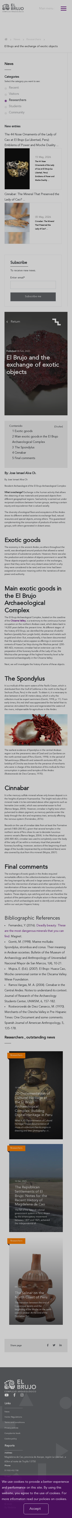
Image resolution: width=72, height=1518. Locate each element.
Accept (35, 1509)
